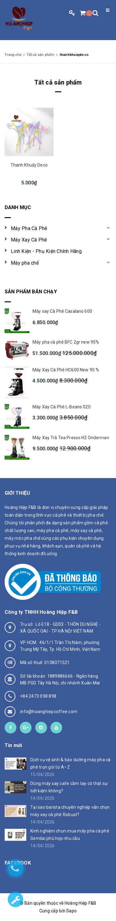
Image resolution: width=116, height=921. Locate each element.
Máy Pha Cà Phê (29, 228)
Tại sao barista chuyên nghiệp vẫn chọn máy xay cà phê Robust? (70, 811)
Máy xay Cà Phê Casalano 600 (62, 311)
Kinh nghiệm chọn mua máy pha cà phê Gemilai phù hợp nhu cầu (69, 834)
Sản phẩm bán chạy (31, 292)
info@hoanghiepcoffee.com (48, 711)
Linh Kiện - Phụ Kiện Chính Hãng (46, 251)
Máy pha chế (25, 263)
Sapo (71, 910)
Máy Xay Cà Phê (29, 240)
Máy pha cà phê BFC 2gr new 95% (65, 342)
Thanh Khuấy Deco (29, 165)
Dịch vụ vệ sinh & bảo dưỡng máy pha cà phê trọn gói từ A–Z (70, 763)
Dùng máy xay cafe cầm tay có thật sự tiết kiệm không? (69, 787)
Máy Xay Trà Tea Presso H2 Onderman (70, 437)
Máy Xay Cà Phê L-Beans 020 (61, 406)
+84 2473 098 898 (38, 696)
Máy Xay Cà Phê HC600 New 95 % (65, 369)
